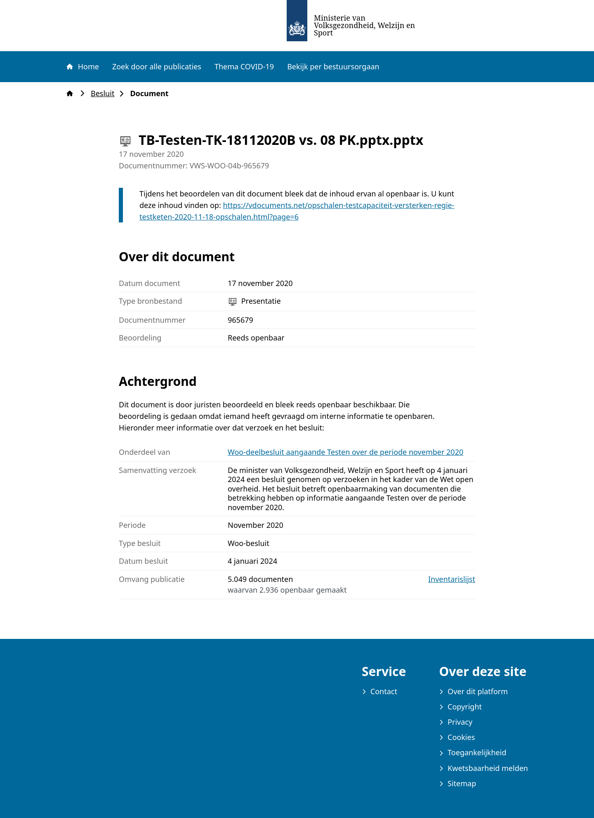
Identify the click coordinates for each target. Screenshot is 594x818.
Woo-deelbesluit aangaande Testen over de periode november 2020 (345, 452)
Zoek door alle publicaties (156, 66)
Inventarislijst (451, 579)
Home (82, 66)
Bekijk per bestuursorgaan (333, 66)
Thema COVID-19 (244, 66)
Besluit (105, 93)
